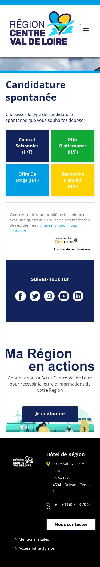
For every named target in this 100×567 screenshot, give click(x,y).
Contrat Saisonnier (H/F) (27, 146)
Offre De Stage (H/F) (27, 177)
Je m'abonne (50, 413)
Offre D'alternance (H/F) (73, 146)
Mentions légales (34, 539)
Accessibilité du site (36, 548)
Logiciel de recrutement (72, 249)
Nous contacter (71, 524)
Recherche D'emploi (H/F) (73, 180)
